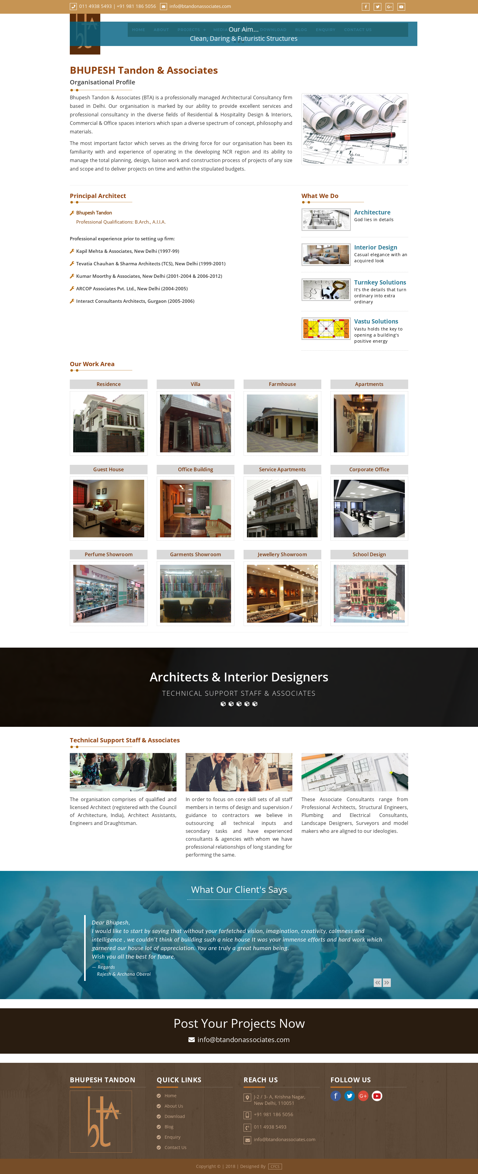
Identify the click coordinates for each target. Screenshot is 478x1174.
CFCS (275, 1166)
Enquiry (172, 1137)
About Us (174, 1106)
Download (175, 1116)
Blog (169, 1127)
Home (171, 1095)
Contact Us (176, 1147)
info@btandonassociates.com (200, 6)
